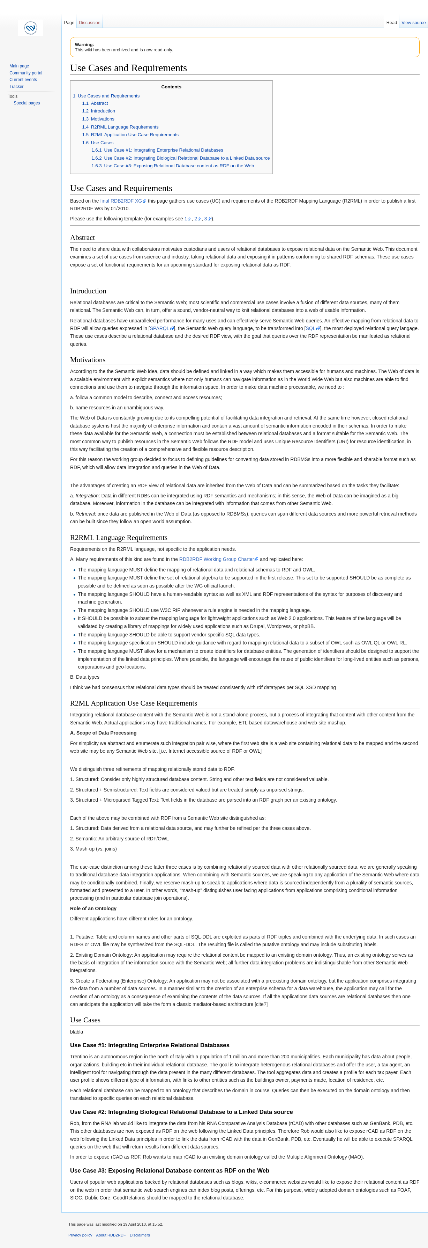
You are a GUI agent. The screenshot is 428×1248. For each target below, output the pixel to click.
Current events (23, 79)
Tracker (16, 86)
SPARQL (160, 328)
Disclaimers (140, 1235)
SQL (311, 328)
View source (413, 22)
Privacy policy (80, 1235)
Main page (19, 66)
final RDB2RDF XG (121, 201)
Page (69, 22)
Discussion (89, 22)
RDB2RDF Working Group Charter (216, 559)
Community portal (25, 73)
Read (391, 22)
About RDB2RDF (111, 1235)
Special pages (27, 103)
